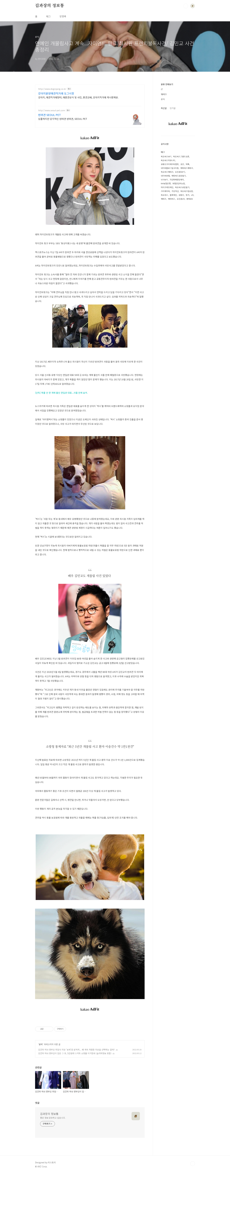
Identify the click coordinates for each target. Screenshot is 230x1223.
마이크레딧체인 (167, 187)
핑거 (187, 195)
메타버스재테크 (186, 168)
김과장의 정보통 (49, 6)
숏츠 (182, 164)
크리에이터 (165, 191)
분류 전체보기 (167, 84)
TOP (192, 1213)
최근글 (164, 108)
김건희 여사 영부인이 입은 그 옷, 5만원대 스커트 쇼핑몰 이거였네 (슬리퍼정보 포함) (74, 1102)
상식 (41, 1093)
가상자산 (175, 191)
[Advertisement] (90, 110)
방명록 (62, 16)
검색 (186, 6)
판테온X (189, 198)
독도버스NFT (166, 156)
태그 (48, 16)
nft (192, 195)
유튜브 (181, 195)
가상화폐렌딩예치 (177, 179)
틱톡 (187, 164)
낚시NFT (164, 179)
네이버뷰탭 (165, 175)
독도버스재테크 (167, 171)
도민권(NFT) (180, 171)
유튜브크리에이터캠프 (170, 164)
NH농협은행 (166, 183)
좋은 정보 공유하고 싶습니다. (52, 1167)
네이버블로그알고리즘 (170, 168)
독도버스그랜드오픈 (181, 156)
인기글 (173, 108)
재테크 (164, 94)
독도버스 (164, 195)
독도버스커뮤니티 (168, 160)
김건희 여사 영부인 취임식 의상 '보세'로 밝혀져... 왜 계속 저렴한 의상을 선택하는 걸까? (76, 1099)
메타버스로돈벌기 (179, 175)
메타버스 (171, 198)
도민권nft (181, 198)
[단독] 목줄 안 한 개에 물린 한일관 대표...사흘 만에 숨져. (61, 400)
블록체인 (173, 195)
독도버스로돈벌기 (182, 187)
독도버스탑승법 (186, 191)
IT (162, 89)
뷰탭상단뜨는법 (178, 183)
